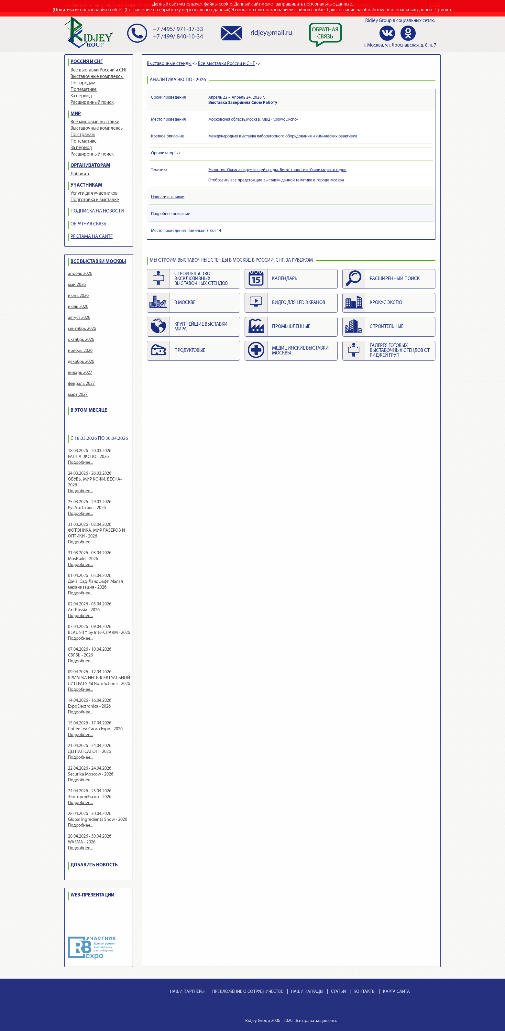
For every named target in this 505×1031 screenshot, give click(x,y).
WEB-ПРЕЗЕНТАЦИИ (92, 895)
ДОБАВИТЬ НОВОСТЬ (94, 865)
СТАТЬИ (338, 991)
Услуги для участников (94, 193)
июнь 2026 (78, 295)
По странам (83, 135)
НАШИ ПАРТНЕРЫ (187, 991)
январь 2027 (80, 372)
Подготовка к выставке (95, 200)
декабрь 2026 (81, 361)
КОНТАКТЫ (364, 991)
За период (81, 96)
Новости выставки (167, 197)
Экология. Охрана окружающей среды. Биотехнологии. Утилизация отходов (277, 170)
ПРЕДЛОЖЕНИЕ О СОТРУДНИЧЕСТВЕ (247, 991)
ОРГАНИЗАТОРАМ (90, 165)
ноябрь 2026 (80, 350)
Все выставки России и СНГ (99, 70)
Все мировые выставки (95, 122)
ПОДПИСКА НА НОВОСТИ (97, 211)
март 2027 (78, 394)
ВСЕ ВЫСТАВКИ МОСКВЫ (98, 261)
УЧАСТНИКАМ (86, 185)
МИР (76, 114)
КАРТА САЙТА (396, 991)
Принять (443, 10)
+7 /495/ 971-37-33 (178, 30)
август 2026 (79, 317)
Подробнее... (80, 462)
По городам (83, 83)
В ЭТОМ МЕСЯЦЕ (89, 410)
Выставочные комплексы (97, 76)
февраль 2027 (81, 383)
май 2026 (77, 284)
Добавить (80, 174)
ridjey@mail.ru (271, 33)
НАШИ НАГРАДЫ (307, 991)
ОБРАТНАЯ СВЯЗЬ (88, 224)
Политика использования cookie (87, 10)
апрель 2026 (80, 273)
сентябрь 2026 (82, 328)
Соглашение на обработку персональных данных (177, 10)
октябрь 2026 (81, 339)
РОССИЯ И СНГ (87, 62)
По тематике (84, 89)
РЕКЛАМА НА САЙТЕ (92, 236)
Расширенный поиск (92, 102)
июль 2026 (78, 306)
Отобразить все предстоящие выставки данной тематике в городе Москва (276, 180)
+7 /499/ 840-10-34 (178, 37)
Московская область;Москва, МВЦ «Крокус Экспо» (253, 119)
